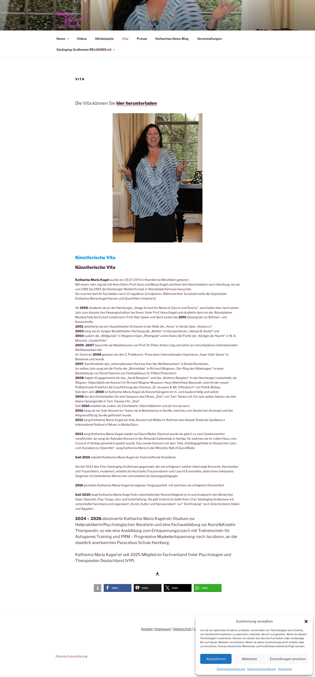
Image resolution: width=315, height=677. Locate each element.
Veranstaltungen (209, 49)
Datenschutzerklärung (231, 669)
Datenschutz (182, 639)
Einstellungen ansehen (288, 659)
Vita (125, 49)
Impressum (285, 669)
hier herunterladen (136, 113)
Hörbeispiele (104, 49)
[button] (306, 621)
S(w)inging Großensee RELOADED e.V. (86, 60)
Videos (82, 49)
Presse (142, 49)
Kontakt (147, 639)
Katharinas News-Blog (172, 49)
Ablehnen (249, 659)
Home (63, 49)
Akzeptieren (216, 659)
